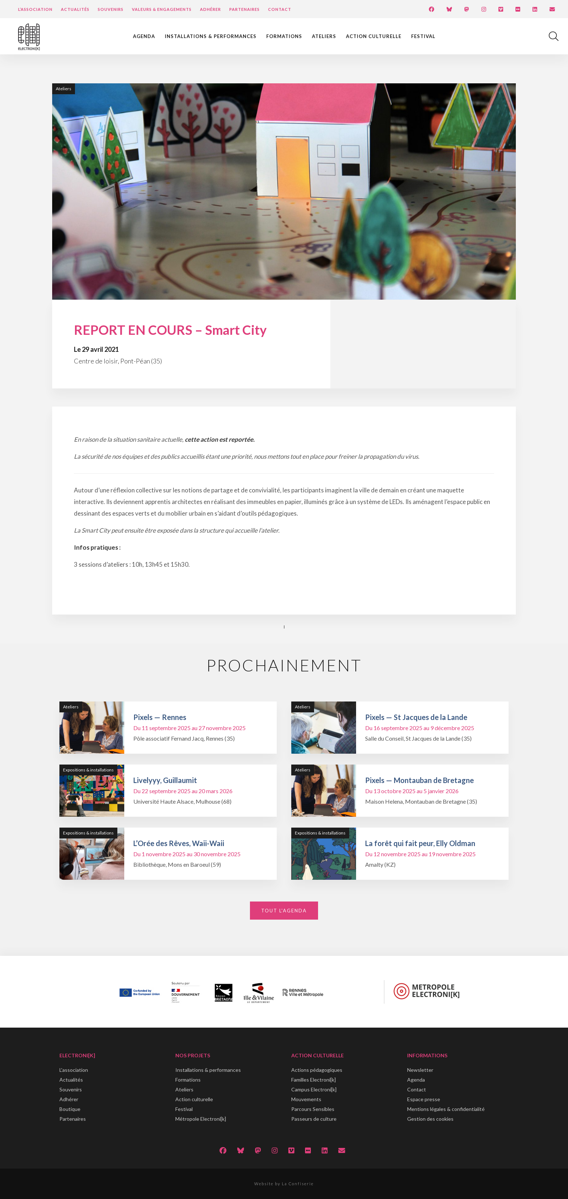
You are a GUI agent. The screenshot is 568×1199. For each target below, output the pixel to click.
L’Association (35, 9)
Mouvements (306, 1099)
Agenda (144, 36)
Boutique (69, 1109)
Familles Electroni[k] (313, 1080)
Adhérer (210, 9)
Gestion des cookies (430, 1119)
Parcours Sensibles (312, 1109)
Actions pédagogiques (316, 1070)
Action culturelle (373, 36)
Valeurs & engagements (162, 9)
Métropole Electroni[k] (200, 1119)
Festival (423, 36)
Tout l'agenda (284, 910)
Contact (279, 9)
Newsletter (420, 1070)
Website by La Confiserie (284, 1183)
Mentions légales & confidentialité (446, 1109)
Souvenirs (111, 9)
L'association (73, 1070)
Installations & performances (210, 36)
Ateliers (324, 36)
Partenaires (244, 9)
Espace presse (423, 1099)
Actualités (75, 9)
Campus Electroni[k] (314, 1089)
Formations (284, 36)
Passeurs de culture (314, 1119)
